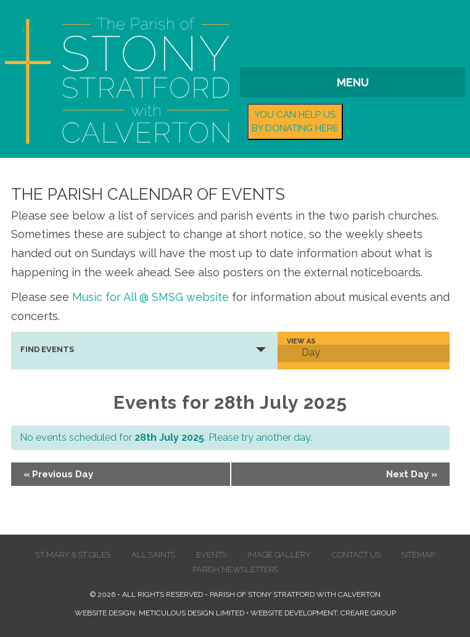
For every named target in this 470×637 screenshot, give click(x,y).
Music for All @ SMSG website (150, 296)
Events (211, 554)
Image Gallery (279, 554)
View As (301, 341)
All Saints (153, 554)
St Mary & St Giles (73, 554)
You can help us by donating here (295, 121)
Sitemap (418, 554)
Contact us (356, 554)
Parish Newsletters (235, 569)
